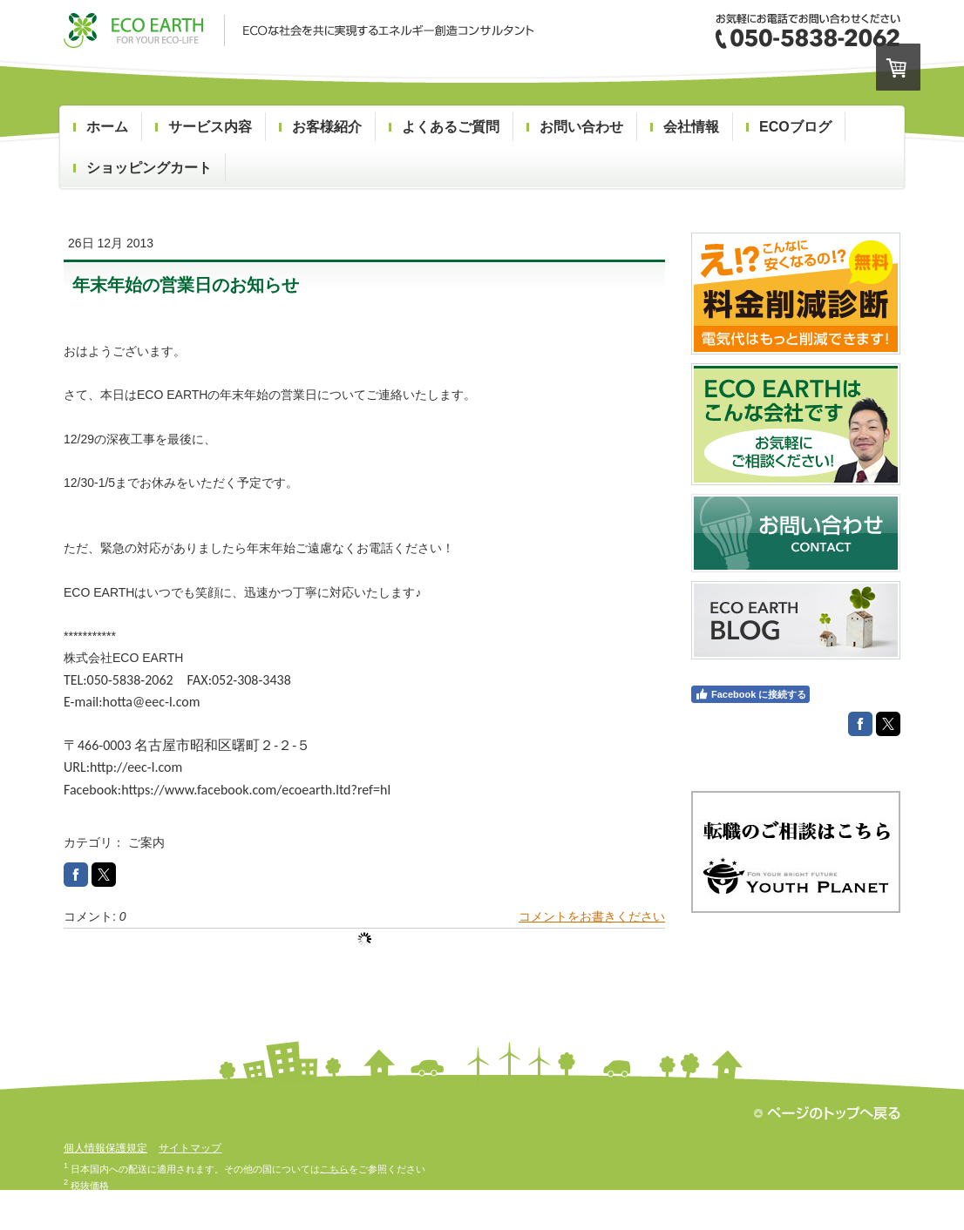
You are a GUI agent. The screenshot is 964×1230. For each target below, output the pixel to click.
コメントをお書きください (592, 916)
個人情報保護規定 (105, 1148)
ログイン (881, 1209)
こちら (334, 1168)
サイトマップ (190, 1148)
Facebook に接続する (750, 694)
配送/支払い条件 (98, 1209)
